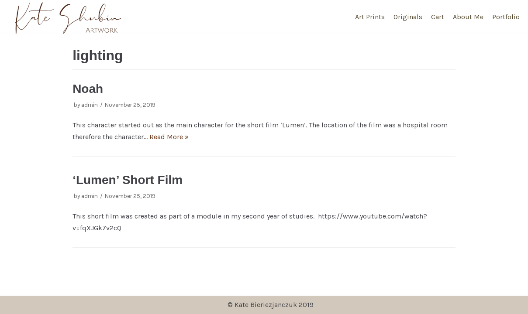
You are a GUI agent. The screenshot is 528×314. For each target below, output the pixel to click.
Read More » (169, 137)
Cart (437, 17)
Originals (407, 17)
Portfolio (506, 17)
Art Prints (370, 17)
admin (89, 105)
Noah (87, 89)
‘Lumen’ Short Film (127, 180)
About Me (468, 17)
